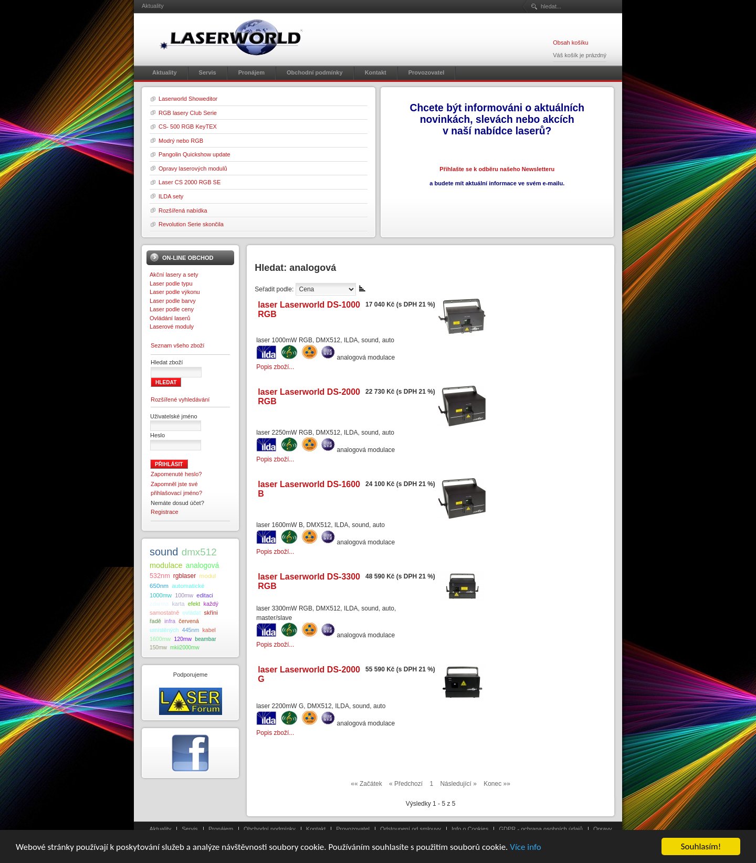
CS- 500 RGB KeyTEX (188, 126)
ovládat (191, 612)
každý (210, 604)
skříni (211, 612)
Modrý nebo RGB (181, 141)
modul (207, 575)
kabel (208, 630)
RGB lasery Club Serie (188, 113)
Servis (190, 829)
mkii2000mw (185, 647)
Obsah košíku (570, 42)
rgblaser (184, 576)
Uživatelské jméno (173, 416)
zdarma (159, 604)
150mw (158, 647)
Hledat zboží (167, 362)
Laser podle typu (171, 283)
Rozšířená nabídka (183, 210)
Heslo (157, 435)
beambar (205, 639)
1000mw (161, 595)
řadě (155, 621)
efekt (194, 604)
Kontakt (316, 829)
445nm (191, 630)
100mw (184, 595)
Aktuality (161, 829)
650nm (159, 585)
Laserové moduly (172, 326)
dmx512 (199, 551)
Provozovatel (353, 829)
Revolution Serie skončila (191, 224)
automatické (188, 586)
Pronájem (220, 829)
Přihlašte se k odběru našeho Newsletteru (496, 169)
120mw (183, 639)
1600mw (160, 639)
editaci (204, 595)
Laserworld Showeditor (188, 99)
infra (169, 621)
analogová (202, 566)
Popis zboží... (275, 367)
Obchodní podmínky (270, 829)
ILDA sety (171, 196)
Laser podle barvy (173, 301)
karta (178, 604)
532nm (160, 576)
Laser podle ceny (172, 309)
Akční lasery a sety (174, 274)
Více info (525, 847)
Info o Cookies (470, 829)
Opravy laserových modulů (193, 168)
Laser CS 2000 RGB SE (189, 182)
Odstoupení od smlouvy (410, 829)
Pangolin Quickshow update (194, 154)
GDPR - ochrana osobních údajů (540, 829)
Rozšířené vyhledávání (180, 399)
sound (164, 551)
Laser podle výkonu (175, 292)
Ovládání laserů (170, 318)
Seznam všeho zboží (177, 345)
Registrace (164, 512)
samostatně (164, 612)
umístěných (164, 630)
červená (188, 621)
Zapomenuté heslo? (176, 474)
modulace (166, 565)
